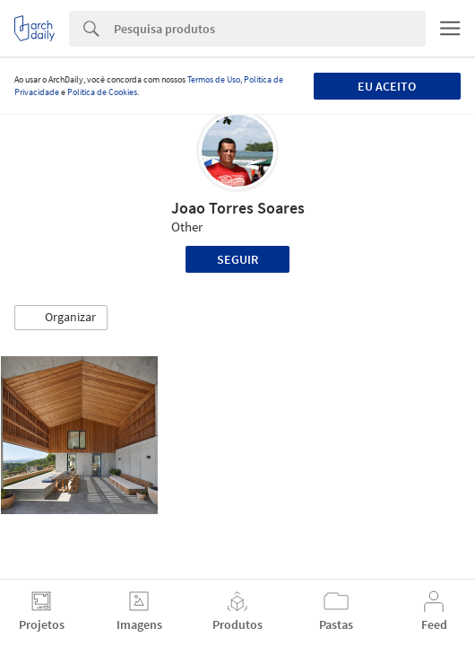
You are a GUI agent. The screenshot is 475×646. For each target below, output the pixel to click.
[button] (61, 317)
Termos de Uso (213, 79)
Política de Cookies (102, 92)
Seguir (237, 259)
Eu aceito (387, 86)
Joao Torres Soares (238, 207)
